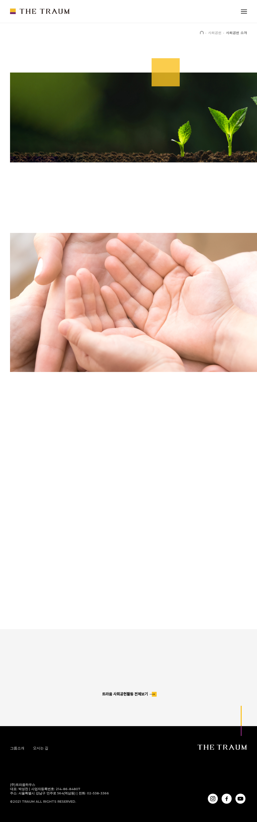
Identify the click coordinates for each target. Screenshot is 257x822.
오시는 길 (40, 748)
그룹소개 (17, 748)
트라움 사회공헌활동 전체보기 (125, 694)
